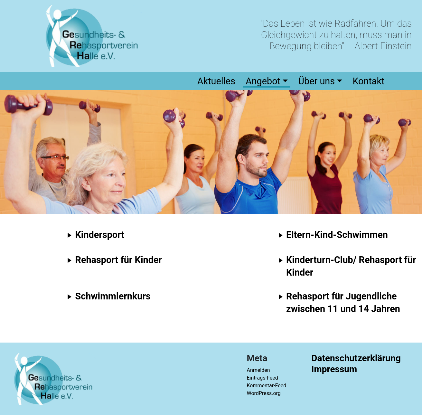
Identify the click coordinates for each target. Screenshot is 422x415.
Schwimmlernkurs (113, 296)
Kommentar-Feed (266, 385)
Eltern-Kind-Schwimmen (337, 234)
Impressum (334, 369)
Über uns (316, 81)
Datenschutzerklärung (356, 358)
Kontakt (368, 81)
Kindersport (100, 234)
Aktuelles (216, 81)
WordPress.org (263, 393)
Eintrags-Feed (262, 378)
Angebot (263, 81)
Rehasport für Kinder (118, 259)
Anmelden (258, 370)
